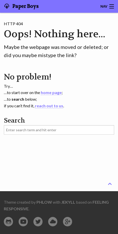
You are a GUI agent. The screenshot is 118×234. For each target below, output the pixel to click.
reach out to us (49, 105)
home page (51, 92)
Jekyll (68, 202)
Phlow (44, 202)
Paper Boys (24, 6)
